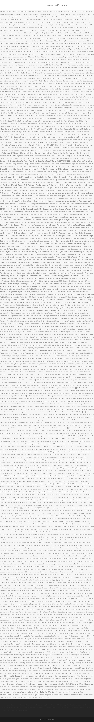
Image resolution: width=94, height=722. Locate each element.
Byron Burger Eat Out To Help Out (57, 705)
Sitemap (25, 710)
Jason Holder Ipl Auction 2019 (36, 705)
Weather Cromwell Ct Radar (79, 705)
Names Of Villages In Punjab (12, 710)
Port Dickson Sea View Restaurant (13, 705)
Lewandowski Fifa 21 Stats (35, 707)
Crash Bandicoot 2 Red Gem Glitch (14, 707)
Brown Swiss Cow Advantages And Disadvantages (61, 707)
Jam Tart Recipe (84, 707)
